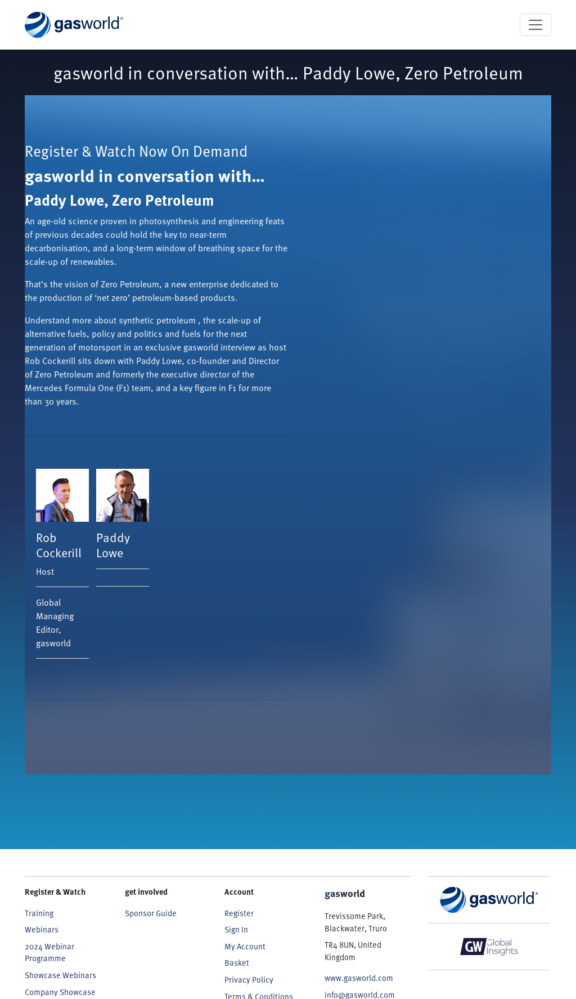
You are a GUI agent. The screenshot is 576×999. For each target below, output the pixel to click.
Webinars (41, 929)
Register (239, 913)
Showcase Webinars (60, 975)
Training (39, 913)
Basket (236, 963)
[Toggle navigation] (535, 25)
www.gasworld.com (359, 978)
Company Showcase (60, 992)
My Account (245, 946)
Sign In (236, 929)
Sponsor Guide (151, 913)
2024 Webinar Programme (49, 952)
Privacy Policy (248, 979)
